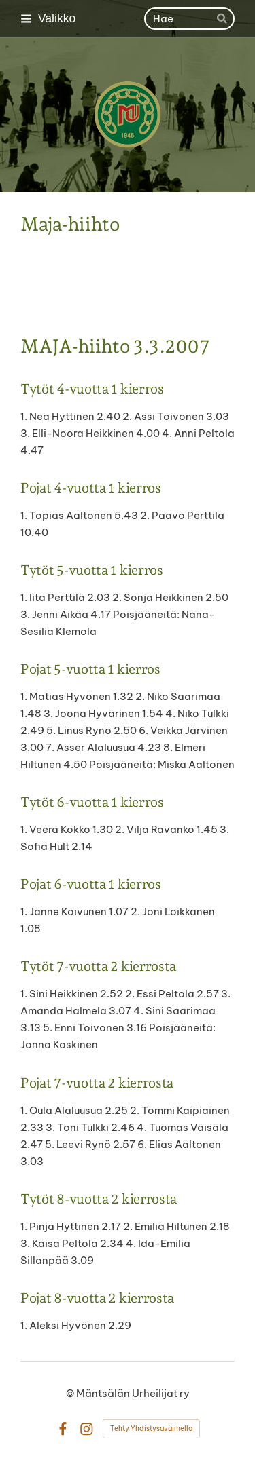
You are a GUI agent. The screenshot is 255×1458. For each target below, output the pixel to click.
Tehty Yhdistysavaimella (151, 1428)
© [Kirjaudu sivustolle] (71, 1393)
